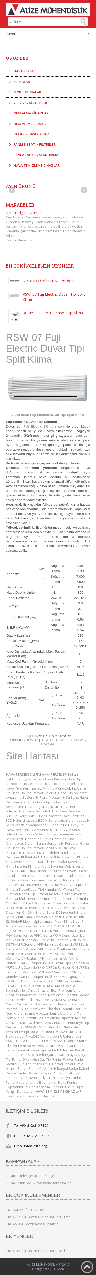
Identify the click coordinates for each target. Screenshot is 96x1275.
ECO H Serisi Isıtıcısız (22, 820)
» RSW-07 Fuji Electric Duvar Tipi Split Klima (38, 1217)
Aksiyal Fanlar (71, 1077)
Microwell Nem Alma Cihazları (43, 1022)
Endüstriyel (29, 995)
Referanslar (72, 1036)
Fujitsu (81, 1087)
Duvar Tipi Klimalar (75, 857)
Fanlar (69, 1045)
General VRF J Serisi (74, 944)
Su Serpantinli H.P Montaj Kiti (42, 804)
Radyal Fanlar (73, 1059)
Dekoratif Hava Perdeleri (65, 815)
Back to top (87, 1267)
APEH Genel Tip (61, 793)
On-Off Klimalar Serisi (39, 912)
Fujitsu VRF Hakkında (58, 930)
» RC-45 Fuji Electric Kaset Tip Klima (32, 1224)
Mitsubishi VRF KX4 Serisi (43, 958)
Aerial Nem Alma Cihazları (58, 995)
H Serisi (68, 917)
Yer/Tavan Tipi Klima (22, 861)
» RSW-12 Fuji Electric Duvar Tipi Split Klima (38, 1250)
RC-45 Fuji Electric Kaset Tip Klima (53, 312)
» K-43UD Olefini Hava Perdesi (29, 1209)
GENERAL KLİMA (52, 884)
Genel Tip (35, 783)
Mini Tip (49, 788)
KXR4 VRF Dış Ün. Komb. (24, 985)
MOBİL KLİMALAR (27, 92)
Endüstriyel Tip (69, 783)
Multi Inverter (74, 866)
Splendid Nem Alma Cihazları (28, 990)
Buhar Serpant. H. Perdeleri (58, 843)
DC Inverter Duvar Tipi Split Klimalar (61, 903)
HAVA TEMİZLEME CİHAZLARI (37, 165)
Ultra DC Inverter (54, 907)
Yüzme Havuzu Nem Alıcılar (46, 1013)
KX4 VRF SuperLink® (35, 963)
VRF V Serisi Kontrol (21, 940)
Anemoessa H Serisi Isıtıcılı (49, 825)
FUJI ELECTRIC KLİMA (21, 871)
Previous (12, 190)
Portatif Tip (15, 1008)
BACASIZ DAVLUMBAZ (31, 134)
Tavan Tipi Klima (66, 875)
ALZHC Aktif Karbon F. (46, 1036)
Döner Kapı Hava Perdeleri (46, 838)
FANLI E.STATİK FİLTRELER (35, 144)
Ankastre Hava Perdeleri (65, 806)
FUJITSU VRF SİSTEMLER (24, 930)
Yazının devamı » (19, 240)
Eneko (70, 1087)
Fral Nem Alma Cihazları (42, 1008)
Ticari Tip (50, 783)
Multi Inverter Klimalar (36, 898)
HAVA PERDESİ (25, 71)
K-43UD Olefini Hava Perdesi (48, 280)
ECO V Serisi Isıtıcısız (46, 829)
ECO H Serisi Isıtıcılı (53, 820)
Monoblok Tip (17, 783)
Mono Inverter (52, 866)
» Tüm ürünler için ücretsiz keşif (30, 1175)
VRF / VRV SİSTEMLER (30, 102)
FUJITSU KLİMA (49, 857)
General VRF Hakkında (41, 944)
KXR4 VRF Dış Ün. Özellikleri (27, 981)
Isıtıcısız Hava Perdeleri (51, 779)
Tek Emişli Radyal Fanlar (55, 1064)
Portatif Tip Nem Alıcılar (43, 1018)
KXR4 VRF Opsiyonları (70, 976)
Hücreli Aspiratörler (31, 1054)
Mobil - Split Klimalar (39, 921)
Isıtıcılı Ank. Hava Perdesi (61, 811)
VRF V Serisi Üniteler (52, 940)
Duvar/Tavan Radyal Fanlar (38, 1077)
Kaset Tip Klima (32, 880)
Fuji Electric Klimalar (39, 426)
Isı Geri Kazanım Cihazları (45, 1087)
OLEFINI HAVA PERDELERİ (49, 774)
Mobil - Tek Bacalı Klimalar (26, 926)
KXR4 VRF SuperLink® (36, 976)
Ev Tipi (53, 1004)
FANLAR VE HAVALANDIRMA (36, 155)
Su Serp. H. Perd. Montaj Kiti (44, 797)
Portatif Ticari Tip (71, 1004)
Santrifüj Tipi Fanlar (21, 1064)
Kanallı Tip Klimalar (53, 861)
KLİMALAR (22, 81)
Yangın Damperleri (20, 1091)
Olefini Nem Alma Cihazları (27, 1004)
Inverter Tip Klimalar (61, 880)
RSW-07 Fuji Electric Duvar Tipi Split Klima (54, 297)
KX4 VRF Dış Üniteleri (56, 967)
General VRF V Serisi (22, 949)
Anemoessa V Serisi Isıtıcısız (38, 834)
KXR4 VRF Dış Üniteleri (65, 981)
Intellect (36, 788)
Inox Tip (75, 779)
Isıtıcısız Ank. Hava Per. (24, 811)
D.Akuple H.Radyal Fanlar (59, 1068)
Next (84, 190)
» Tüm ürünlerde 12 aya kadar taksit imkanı (39, 1183)
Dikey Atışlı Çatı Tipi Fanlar (43, 1059)
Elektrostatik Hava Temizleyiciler (31, 1096)
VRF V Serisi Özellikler (69, 935)
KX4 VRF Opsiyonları (67, 963)
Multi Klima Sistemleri (32, 917)
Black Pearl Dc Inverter (23, 907)
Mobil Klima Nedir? (69, 921)
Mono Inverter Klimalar (71, 898)
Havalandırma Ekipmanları (37, 1082)
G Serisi (55, 917)
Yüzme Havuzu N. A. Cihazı (59, 999)
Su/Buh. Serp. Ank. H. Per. (26, 815)
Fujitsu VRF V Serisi (38, 935)
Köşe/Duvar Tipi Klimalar (38, 889)
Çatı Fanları (56, 1054)
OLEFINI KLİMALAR (20, 903)
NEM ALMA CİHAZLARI (31, 113)
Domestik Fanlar (41, 1073)
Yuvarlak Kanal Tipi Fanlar (36, 1050)
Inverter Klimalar (28, 866)
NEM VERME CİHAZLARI (32, 123)
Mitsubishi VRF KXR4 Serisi (42, 972)
